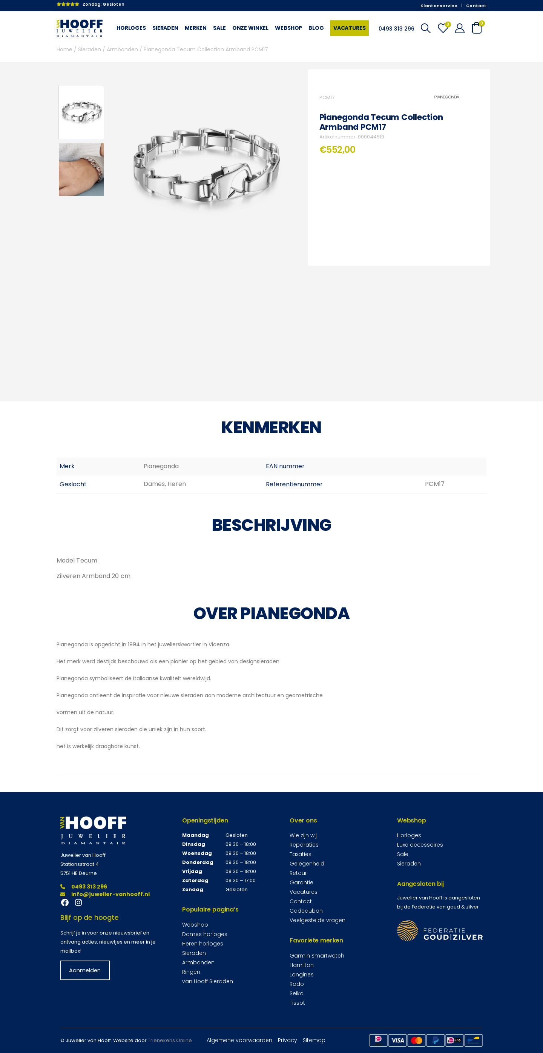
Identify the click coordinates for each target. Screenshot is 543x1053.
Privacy (287, 1040)
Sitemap (314, 1040)
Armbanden (122, 49)
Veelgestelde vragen (317, 920)
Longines (302, 974)
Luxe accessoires (420, 845)
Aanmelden (85, 970)
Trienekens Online (170, 1040)
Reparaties (304, 845)
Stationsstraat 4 (79, 864)
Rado (297, 984)
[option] (81, 112)
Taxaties (300, 854)
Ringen (191, 972)
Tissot (297, 1003)
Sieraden (165, 28)
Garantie (301, 882)
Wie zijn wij (303, 835)
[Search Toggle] (425, 28)
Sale (219, 28)
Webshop (288, 28)
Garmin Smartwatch (317, 955)
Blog (316, 28)
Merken (196, 28)
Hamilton (302, 965)
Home (64, 49)
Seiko (297, 993)
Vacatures (349, 28)
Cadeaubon (306, 911)
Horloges (131, 28)
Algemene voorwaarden (239, 1040)
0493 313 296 (83, 886)
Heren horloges (202, 943)
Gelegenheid (307, 863)
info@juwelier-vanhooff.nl (105, 894)
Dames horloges (204, 934)
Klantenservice (438, 6)
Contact (476, 6)
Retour (298, 873)
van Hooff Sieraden (207, 981)
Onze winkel (250, 28)
